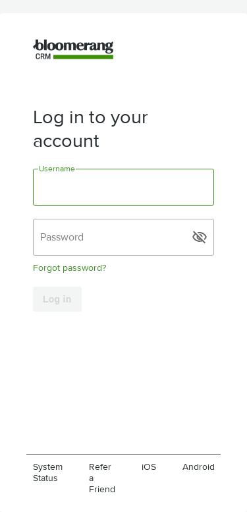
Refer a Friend (102, 478)
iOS (149, 466)
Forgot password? (69, 267)
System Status (48, 472)
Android (198, 466)
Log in (57, 299)
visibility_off (199, 237)
